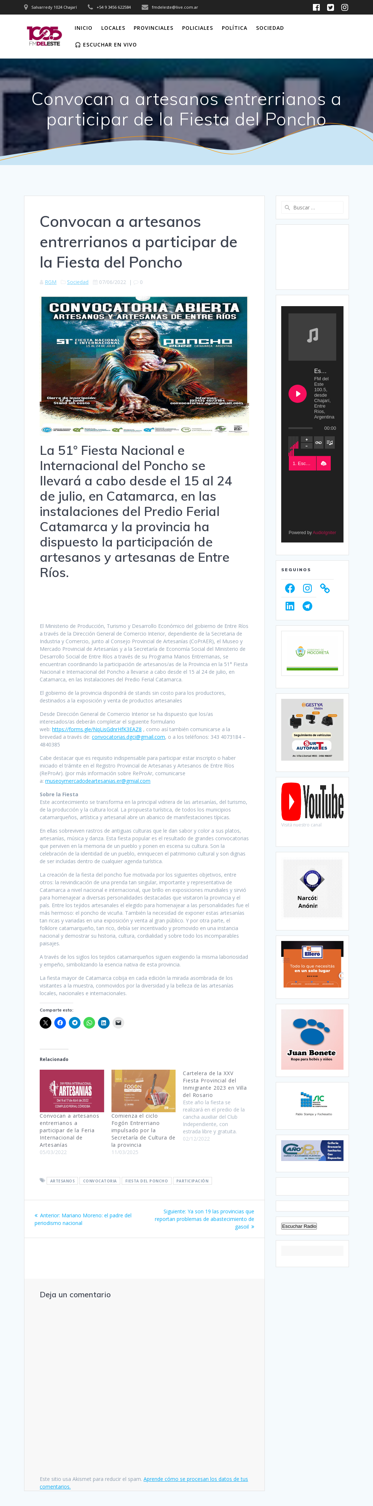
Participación (192, 1180)
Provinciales (153, 27)
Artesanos (62, 1180)
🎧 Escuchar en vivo (106, 44)
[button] (323, 463)
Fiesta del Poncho (146, 1180)
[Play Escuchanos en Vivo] (297, 394)
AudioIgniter (324, 532)
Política (234, 27)
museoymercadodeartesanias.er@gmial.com (97, 780)
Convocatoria (100, 1180)
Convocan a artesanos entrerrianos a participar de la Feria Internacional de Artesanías (69, 1130)
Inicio (84, 27)
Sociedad (270, 27)
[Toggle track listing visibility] (330, 442)
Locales (113, 27)
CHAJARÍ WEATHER (312, 257)
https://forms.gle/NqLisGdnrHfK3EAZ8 (97, 729)
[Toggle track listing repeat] (319, 442)
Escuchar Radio (299, 1226)
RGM (50, 282)
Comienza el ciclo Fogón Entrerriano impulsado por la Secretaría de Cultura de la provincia (143, 1130)
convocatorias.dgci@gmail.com (128, 736)
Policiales (197, 27)
